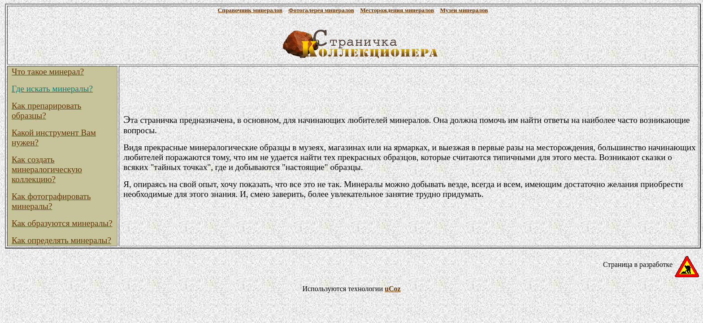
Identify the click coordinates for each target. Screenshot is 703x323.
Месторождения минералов (397, 10)
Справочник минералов (250, 10)
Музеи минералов (464, 10)
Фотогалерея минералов (321, 10)
